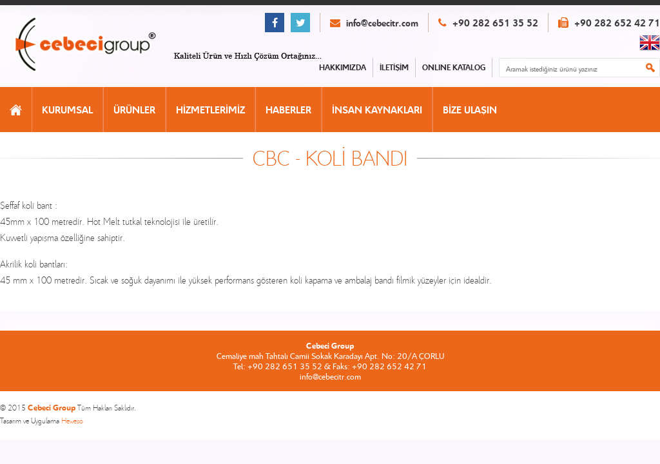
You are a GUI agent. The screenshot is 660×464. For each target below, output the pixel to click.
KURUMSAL (67, 109)
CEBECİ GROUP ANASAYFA (99, 45)
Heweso (72, 420)
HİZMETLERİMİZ (210, 109)
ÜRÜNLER (134, 109)
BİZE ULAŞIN (470, 109)
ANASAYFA (16, 109)
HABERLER (288, 109)
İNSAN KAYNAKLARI (377, 109)
